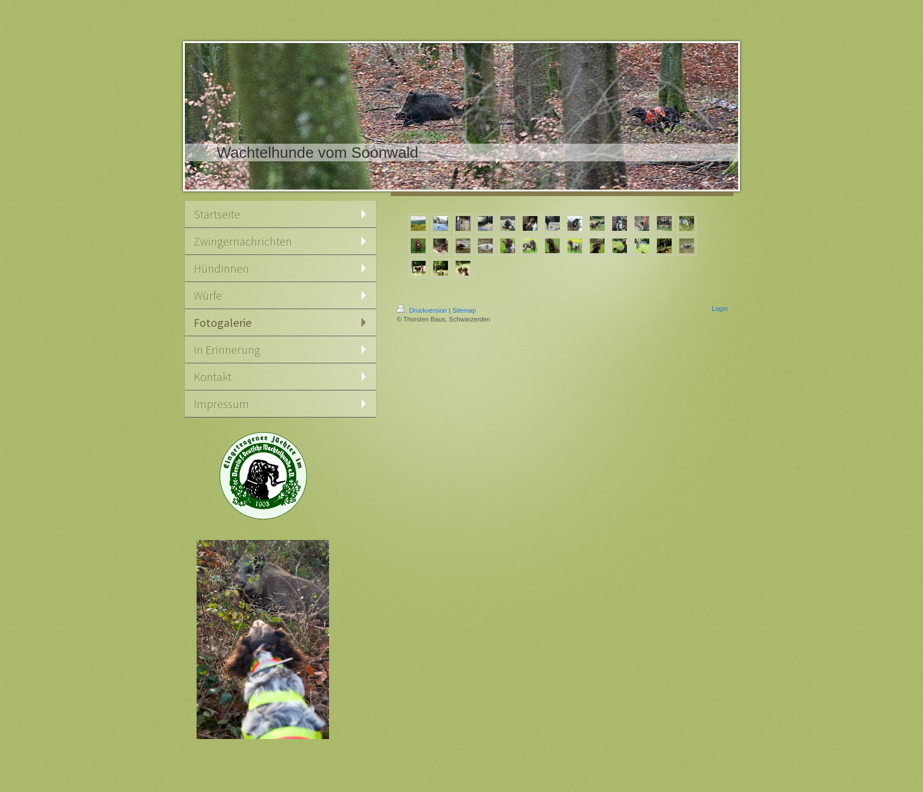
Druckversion (423, 310)
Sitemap (464, 310)
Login (720, 308)
